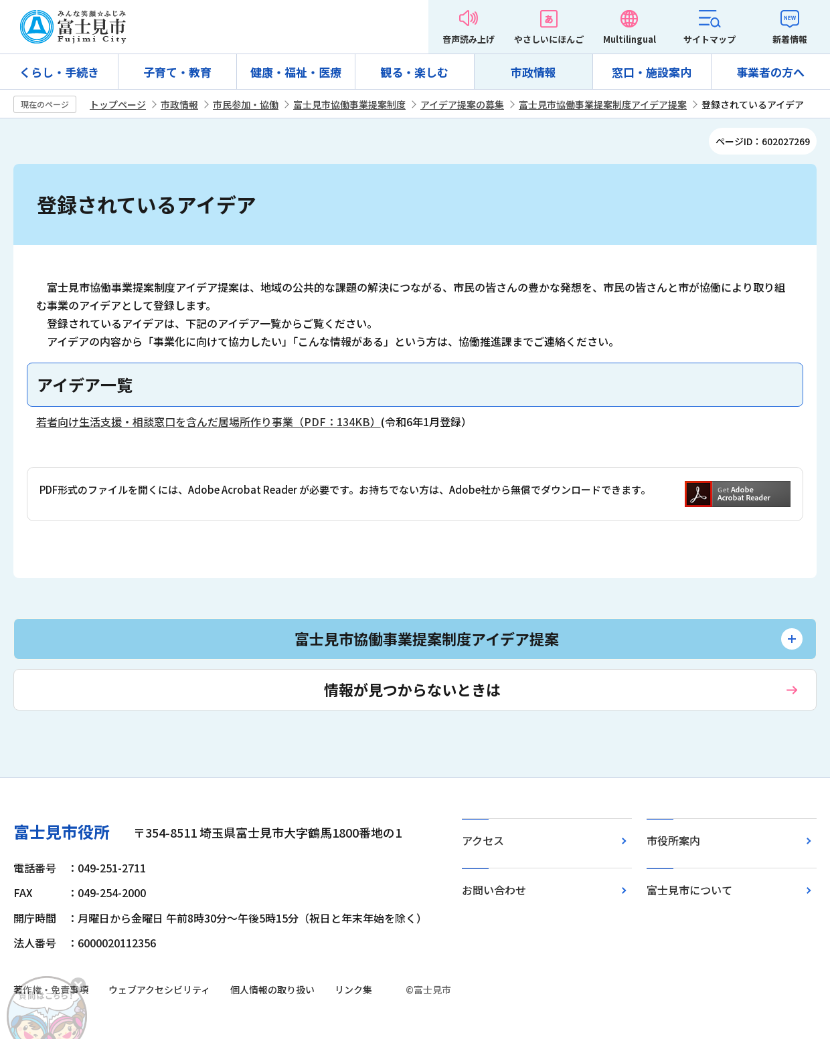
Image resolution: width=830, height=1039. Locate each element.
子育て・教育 (177, 72)
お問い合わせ (494, 890)
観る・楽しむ (414, 72)
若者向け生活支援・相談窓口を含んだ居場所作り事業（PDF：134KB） (208, 421)
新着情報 (789, 39)
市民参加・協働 (245, 104)
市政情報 (533, 72)
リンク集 (353, 989)
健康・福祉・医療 (295, 72)
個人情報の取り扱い (272, 989)
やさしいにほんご (549, 39)
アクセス (483, 840)
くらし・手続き (59, 72)
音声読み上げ (468, 39)
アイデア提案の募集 (462, 104)
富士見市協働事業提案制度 (349, 104)
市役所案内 (673, 840)
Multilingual (629, 39)
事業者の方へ (770, 72)
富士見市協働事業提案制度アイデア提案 (603, 104)
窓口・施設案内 (651, 72)
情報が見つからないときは (412, 689)
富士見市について (689, 890)
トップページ (118, 104)
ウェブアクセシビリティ (159, 989)
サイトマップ (709, 39)
